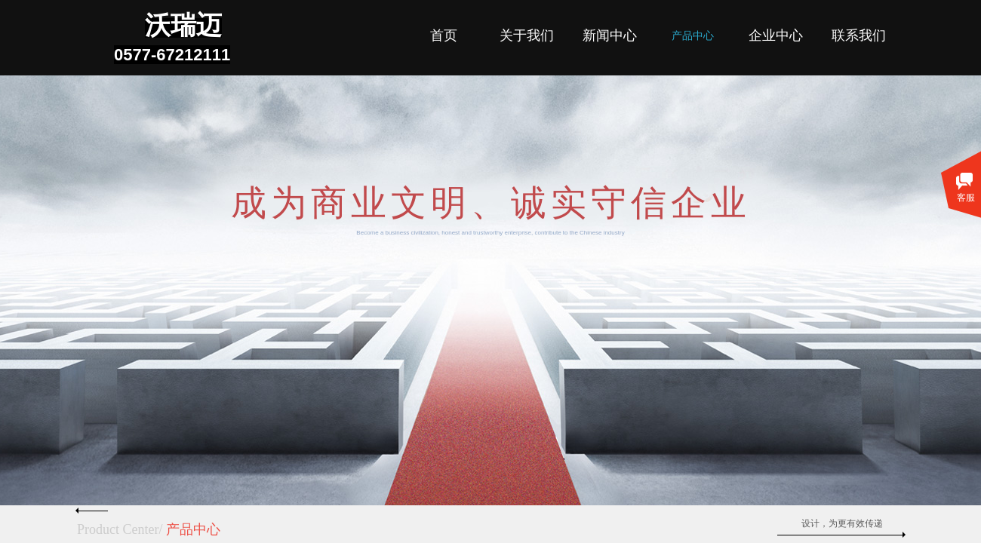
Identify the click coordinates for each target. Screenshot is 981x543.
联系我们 (859, 35)
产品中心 (693, 35)
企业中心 (776, 35)
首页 (443, 35)
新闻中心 (610, 35)
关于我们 (527, 35)
